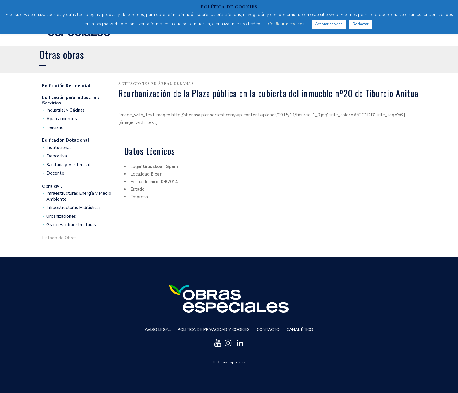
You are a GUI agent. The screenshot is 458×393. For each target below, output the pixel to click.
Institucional (58, 147)
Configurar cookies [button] (286, 24)
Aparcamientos (61, 119)
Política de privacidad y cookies (214, 329)
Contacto (268, 329)
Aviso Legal (158, 329)
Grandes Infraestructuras (71, 225)
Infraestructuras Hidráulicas (73, 207)
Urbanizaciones (61, 216)
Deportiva (56, 156)
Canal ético (300, 329)
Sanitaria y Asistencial (68, 165)
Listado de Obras (59, 238)
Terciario (55, 127)
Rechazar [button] (361, 24)
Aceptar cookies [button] (329, 24)
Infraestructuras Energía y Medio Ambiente (78, 196)
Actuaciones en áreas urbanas (156, 83)
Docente (55, 173)
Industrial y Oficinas (65, 110)
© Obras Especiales (229, 362)
